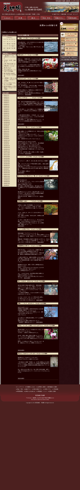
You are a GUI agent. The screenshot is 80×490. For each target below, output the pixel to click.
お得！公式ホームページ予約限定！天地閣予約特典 (69, 26)
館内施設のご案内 (52, 387)
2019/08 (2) (6, 100)
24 (7, 48)
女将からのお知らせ (10, 32)
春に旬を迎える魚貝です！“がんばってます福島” (10, 75)
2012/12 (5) (6, 131)
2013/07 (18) (7, 124)
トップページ (20, 387)
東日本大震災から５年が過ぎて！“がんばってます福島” (10, 88)
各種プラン (59, 18)
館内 (33, 18)
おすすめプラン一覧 (69, 44)
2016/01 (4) (6, 106)
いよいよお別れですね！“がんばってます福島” (30, 229)
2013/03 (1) (6, 127)
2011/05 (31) (7, 165)
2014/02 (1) (6, 111)
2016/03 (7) (6, 102)
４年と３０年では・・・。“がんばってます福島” (30, 97)
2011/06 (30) (7, 163)
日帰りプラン (69, 54)
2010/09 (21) (7, 179)
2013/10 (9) (6, 118)
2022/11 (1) (6, 95)
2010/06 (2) (6, 185)
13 (12, 43)
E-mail (69, 14)
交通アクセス (55, 14)
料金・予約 (46, 18)
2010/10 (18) (7, 178)
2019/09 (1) (6, 98)
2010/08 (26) (7, 181)
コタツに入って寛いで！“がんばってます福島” (30, 127)
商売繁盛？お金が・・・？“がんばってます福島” (30, 201)
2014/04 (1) (6, 109)
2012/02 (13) (7, 149)
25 (9, 48)
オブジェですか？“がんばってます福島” (10, 83)
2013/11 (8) (6, 116)
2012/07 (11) (7, 140)
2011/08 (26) (7, 160)
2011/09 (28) (7, 158)
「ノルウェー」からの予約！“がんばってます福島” (31, 156)
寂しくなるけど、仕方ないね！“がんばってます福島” (31, 281)
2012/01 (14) (7, 151)
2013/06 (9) (6, 125)
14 (14, 43)
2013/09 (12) (7, 120)
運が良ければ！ (8, 68)
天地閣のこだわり (7, 18)
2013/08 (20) (7, 122)
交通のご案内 (52, 391)
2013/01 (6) (6, 129)
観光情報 (63, 14)
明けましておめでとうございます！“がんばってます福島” (32, 353)
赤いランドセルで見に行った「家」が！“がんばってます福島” (34, 176)
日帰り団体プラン (37, 389)
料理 (20, 18)
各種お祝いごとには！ (9, 65)
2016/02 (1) (6, 104)
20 (12, 45)
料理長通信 (72, 18)
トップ (75, 14)
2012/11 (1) (6, 133)
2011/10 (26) (7, 156)
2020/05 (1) (6, 97)
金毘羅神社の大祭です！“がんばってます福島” (30, 245)
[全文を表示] (21, 75)
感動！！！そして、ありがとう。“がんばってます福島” (32, 303)
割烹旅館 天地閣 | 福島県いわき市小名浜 (67, 1)
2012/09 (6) (6, 136)
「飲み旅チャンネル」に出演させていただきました (10, 57)
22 (4, 48)
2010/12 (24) (7, 174)
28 (14, 48)
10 (7, 43)
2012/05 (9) (6, 143)
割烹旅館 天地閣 (39, 402)
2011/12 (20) (7, 152)
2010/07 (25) (7, 183)
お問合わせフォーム (69, 39)
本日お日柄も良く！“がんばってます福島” (10, 70)
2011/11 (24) (7, 154)
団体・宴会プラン (69, 49)
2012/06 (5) (6, 142)
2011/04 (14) (7, 167)
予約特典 (56, 389)
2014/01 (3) (6, 113)
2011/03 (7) (6, 169)
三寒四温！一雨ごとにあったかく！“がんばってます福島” (10, 79)
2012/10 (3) (6, 134)
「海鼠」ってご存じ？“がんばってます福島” (29, 38)
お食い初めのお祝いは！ (10, 63)
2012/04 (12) (7, 145)
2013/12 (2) (6, 115)
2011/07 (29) (7, 161)
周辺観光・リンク (42, 391)
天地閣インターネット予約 (69, 35)
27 (12, 48)
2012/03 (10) (7, 147)
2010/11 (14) (7, 176)
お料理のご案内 (42, 387)
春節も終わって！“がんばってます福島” (28, 55)
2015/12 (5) (6, 107)
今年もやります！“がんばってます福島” (28, 78)
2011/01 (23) (7, 172)
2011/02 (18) (7, 170)
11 (9, 43)
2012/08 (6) (6, 138)
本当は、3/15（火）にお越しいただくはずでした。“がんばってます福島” (36, 325)
